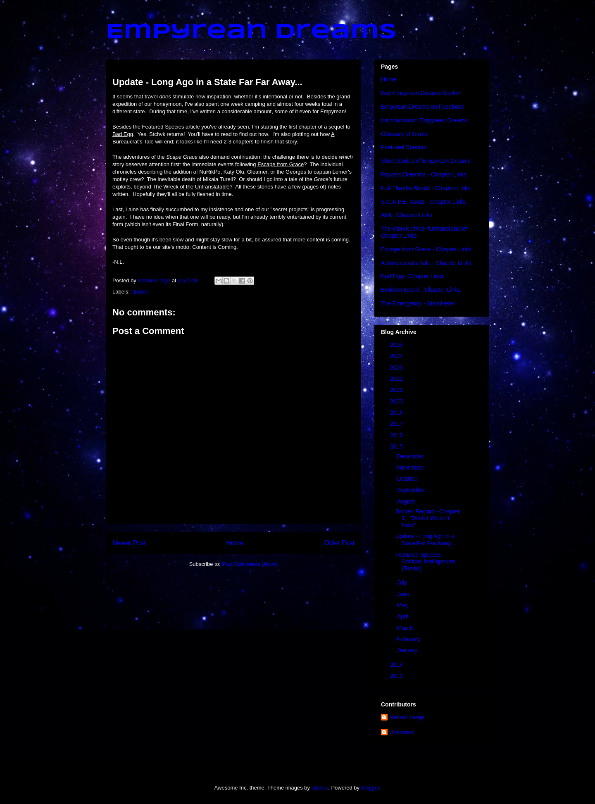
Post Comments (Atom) (250, 564)
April (403, 616)
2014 (397, 664)
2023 (397, 367)
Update (140, 292)
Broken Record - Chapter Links (420, 289)
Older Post (339, 542)
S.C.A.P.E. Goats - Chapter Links (423, 201)
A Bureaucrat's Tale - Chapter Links (426, 263)
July (403, 582)
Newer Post (129, 542)
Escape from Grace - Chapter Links (426, 249)
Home (235, 542)
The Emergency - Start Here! (418, 303)
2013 (397, 676)
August (406, 501)
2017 (397, 423)
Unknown (401, 732)
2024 (397, 356)
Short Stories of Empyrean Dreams (426, 160)
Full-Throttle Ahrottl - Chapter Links (426, 188)
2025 (397, 344)
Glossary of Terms (404, 134)
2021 (397, 389)
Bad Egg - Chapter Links (412, 276)
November (411, 467)
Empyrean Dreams (251, 32)
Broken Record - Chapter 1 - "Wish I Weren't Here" (427, 518)
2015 (397, 446)
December (411, 456)
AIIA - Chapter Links (407, 215)
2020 (397, 401)
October (408, 478)
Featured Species (403, 147)
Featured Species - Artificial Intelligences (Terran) (425, 561)
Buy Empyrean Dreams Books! (420, 93)
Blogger (370, 788)
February (409, 639)
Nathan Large (406, 717)
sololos (320, 788)
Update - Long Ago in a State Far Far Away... (425, 539)
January (408, 650)
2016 (397, 435)
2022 (397, 378)
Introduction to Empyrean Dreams (424, 120)
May (403, 605)
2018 (397, 412)
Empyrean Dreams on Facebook (422, 106)
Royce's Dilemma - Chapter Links (423, 174)
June (404, 594)
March (405, 628)
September (411, 490)
